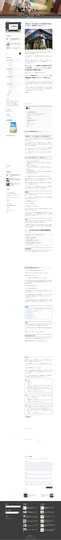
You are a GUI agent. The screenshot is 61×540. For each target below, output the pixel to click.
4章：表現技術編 (37, 15)
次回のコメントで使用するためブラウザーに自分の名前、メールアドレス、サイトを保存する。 (39, 485)
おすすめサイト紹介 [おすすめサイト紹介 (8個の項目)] (13, 102)
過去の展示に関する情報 (10, 210)
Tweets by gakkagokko (9, 116)
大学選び (10, 65)
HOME (30, 535)
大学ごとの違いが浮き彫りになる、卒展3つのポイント (35, 114)
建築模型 (10, 92)
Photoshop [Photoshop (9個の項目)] (8, 102)
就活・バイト (11, 67)
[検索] (20, 53)
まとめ (7, 212)
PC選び (10, 62)
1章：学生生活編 (19, 15)
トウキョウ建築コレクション (31, 316)
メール (26, 476)
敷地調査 (10, 71)
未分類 (8, 94)
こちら (12, 111)
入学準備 (10, 64)
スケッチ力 (11, 80)
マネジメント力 (11, 82)
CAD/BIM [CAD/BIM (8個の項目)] (7, 101)
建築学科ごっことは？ (30, 17)
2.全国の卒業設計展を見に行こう (32, 120)
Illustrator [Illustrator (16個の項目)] (12, 101)
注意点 (28, 117)
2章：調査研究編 (25, 15)
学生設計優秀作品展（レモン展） (31, 315)
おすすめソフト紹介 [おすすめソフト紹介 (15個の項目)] (9, 104)
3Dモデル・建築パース (12, 86)
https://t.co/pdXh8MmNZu (37, 389)
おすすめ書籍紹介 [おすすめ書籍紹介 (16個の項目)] (15, 104)
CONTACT (42, 15)
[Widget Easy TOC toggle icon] (13, 191)
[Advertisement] (31, 447)
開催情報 (28, 121)
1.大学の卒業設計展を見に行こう (11, 193)
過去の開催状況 (29, 118)
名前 (26, 472)
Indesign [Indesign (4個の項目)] (16, 101)
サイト (26, 480)
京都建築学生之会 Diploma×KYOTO (32, 311)
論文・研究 (11, 74)
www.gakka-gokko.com (28, 103)
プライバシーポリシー (32, 537)
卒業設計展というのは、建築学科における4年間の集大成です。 (36, 113)
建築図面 (10, 91)
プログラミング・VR (12, 89)
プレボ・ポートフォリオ (13, 88)
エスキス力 (11, 78)
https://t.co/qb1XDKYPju (47, 399)
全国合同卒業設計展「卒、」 (31, 312)
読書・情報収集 (11, 73)
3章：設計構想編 (31, 15)
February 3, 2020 (41, 391)
